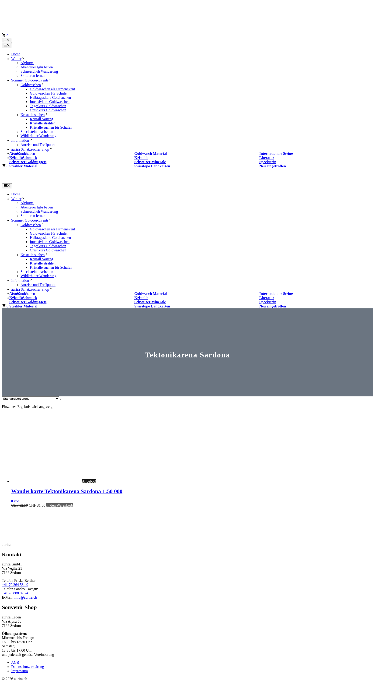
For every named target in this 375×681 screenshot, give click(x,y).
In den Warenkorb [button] (59, 505)
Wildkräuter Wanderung (38, 136)
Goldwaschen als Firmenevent (52, 89)
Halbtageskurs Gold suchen (50, 97)
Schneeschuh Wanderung (39, 71)
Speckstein (267, 162)
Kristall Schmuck (23, 158)
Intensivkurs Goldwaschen (49, 102)
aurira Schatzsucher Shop (32, 149)
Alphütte (27, 63)
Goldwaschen (33, 85)
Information (22, 140)
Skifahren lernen (33, 76)
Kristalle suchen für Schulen (51, 127)
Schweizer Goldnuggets (27, 162)
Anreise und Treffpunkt (38, 145)
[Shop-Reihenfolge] (30, 398)
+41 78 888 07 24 (15, 593)
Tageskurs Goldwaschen (48, 106)
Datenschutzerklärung (27, 667)
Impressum (19, 671)
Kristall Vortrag (41, 119)
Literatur (266, 158)
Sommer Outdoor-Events (31, 80)
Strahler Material (23, 166)
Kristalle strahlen (43, 123)
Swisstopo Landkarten (152, 166)
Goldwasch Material (150, 153)
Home (15, 54)
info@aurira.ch (25, 597)
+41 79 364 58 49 (15, 585)
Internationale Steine (276, 153)
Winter (18, 59)
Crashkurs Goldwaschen (48, 110)
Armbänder (18, 153)
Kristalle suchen (35, 115)
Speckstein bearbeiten (37, 132)
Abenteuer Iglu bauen (37, 67)
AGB (15, 662)
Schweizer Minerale (150, 162)
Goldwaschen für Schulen (49, 93)
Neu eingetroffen (272, 166)
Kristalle (141, 158)
